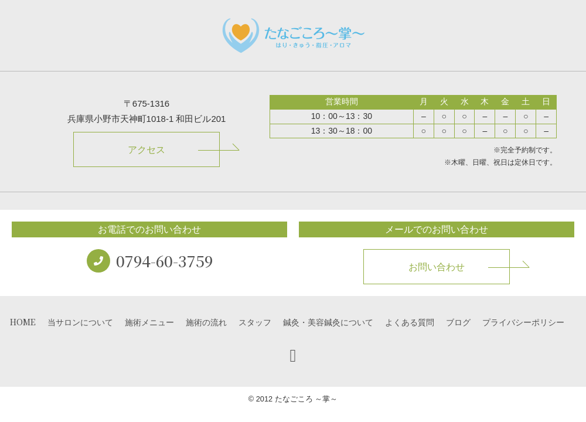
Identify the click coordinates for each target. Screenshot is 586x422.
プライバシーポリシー (523, 322)
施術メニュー (149, 322)
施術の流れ (206, 322)
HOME (23, 322)
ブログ (458, 322)
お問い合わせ (436, 267)
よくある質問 (409, 322)
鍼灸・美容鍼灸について (328, 322)
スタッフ (255, 322)
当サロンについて (80, 322)
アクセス (146, 150)
